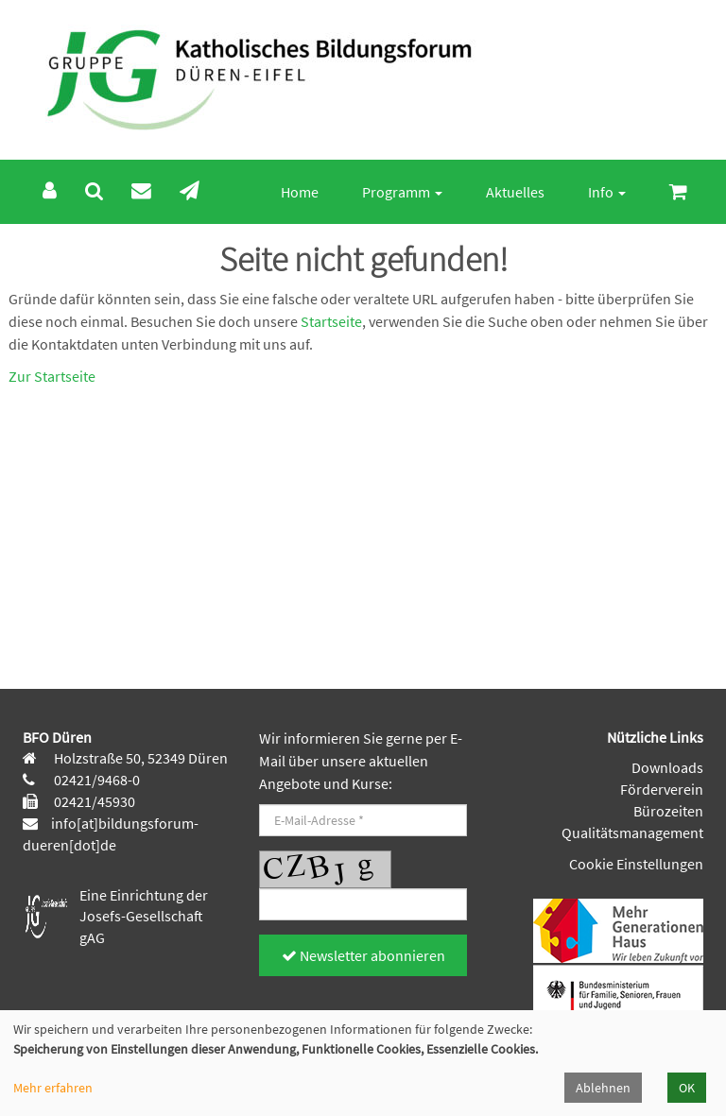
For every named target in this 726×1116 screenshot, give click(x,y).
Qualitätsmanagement (632, 832)
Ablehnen (603, 1087)
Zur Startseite (52, 376)
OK (687, 1087)
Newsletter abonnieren (363, 955)
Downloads (667, 767)
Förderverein (661, 789)
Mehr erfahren (53, 1087)
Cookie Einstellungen (636, 863)
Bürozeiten (668, 810)
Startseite (331, 321)
